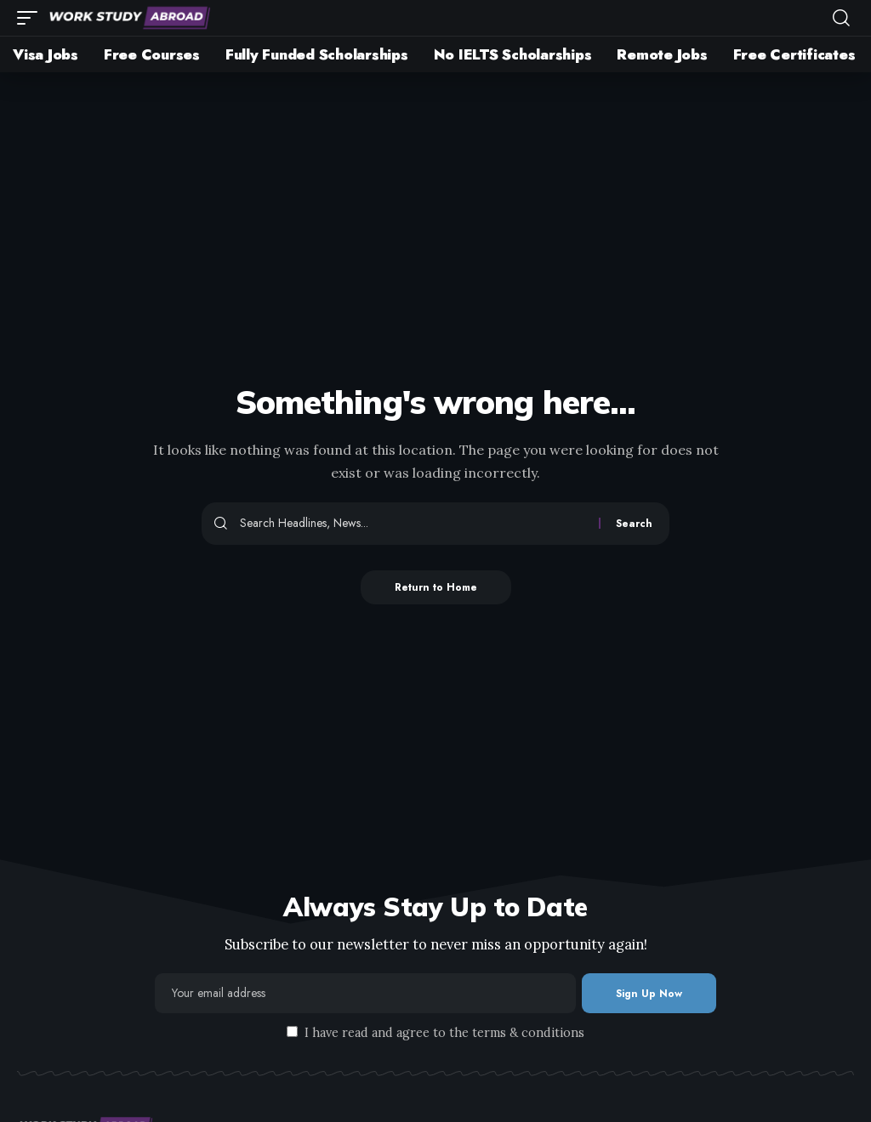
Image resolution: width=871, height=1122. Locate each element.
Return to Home (436, 587)
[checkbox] (292, 1031)
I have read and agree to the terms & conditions (444, 1032)
